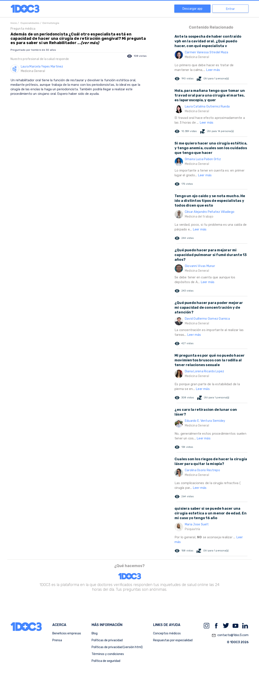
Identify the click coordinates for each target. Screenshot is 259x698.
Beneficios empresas (66, 633)
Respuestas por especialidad (173, 640)
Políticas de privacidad (107, 640)
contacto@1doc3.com (230, 635)
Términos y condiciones (108, 654)
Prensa (57, 640)
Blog (95, 633)
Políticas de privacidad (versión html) (117, 647)
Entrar (230, 9)
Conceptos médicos (167, 633)
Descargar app (192, 9)
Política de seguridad (106, 661)
